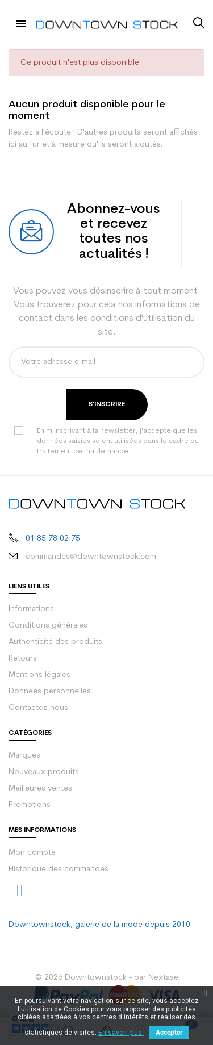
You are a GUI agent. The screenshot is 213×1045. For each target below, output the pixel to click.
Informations (31, 609)
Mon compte (32, 852)
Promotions (30, 805)
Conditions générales (48, 625)
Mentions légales (39, 675)
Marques (24, 755)
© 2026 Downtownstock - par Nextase (106, 977)
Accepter (169, 1032)
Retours (23, 658)
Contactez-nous (38, 708)
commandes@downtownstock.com (91, 557)
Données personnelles (50, 691)
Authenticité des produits (55, 642)
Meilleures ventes (40, 788)
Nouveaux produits (44, 772)
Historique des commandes (58, 869)
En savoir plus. (121, 1032)
